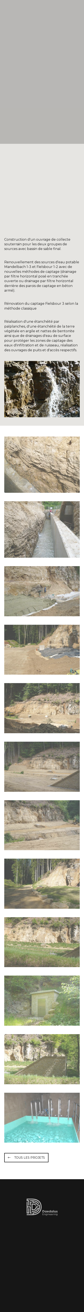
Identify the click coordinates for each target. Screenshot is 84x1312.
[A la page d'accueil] (25, 10)
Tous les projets (29, 1158)
